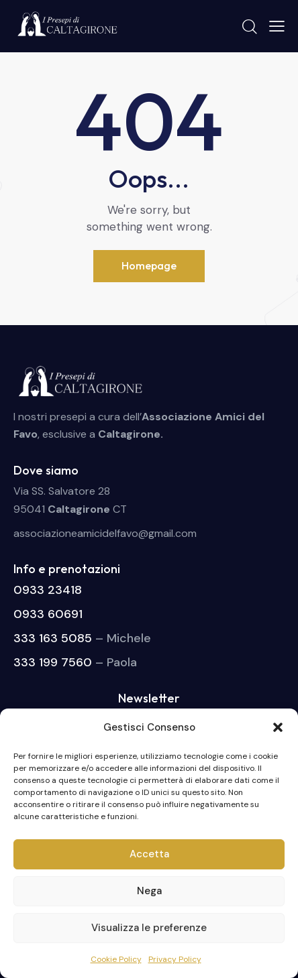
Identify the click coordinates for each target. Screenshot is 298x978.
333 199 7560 (52, 662)
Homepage (149, 265)
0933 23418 (47, 590)
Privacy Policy (174, 959)
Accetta (149, 854)
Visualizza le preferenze (149, 927)
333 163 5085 (52, 638)
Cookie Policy (116, 959)
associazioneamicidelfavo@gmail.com (105, 533)
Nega (149, 891)
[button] (278, 727)
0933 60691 (48, 614)
